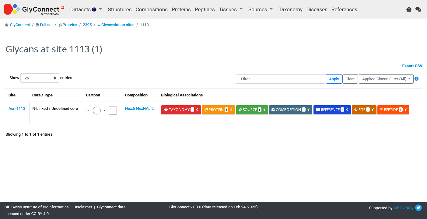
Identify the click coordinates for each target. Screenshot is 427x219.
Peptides (205, 9)
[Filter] (281, 79)
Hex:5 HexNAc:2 (139, 108)
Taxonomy (291, 9)
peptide (393, 109)
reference (332, 109)
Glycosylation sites (117, 25)
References (344, 9)
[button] (416, 79)
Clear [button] (350, 79)
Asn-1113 (17, 108)
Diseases (316, 9)
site (364, 109)
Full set (46, 25)
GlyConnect (20, 25)
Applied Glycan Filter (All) (385, 79)
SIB (396, 208)
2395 (87, 25)
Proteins (181, 9)
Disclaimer (83, 207)
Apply (334, 79)
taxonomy (181, 109)
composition (290, 109)
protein (218, 109)
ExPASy (407, 208)
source (252, 109)
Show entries (28, 78)
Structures (120, 9)
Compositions (152, 9)
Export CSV (412, 66)
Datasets (84, 9)
